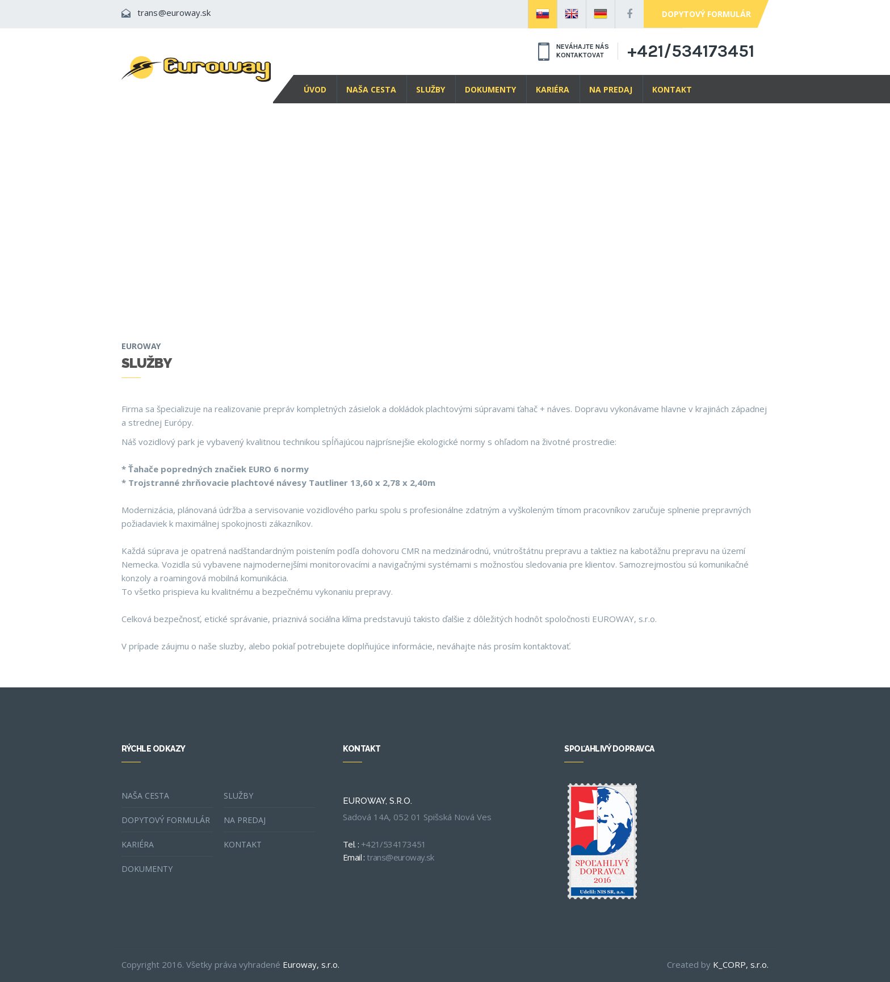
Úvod (315, 89)
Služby (430, 89)
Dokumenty (490, 89)
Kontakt (672, 89)
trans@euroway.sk (174, 12)
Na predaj (610, 89)
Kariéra (552, 89)
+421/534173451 (690, 51)
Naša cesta (371, 89)
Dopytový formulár (706, 14)
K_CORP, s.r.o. (741, 964)
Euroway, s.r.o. (311, 964)
